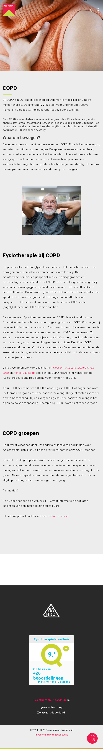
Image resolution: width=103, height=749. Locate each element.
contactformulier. (58, 516)
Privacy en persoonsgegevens (51, 734)
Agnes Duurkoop (24, 372)
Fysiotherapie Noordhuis (50, 700)
